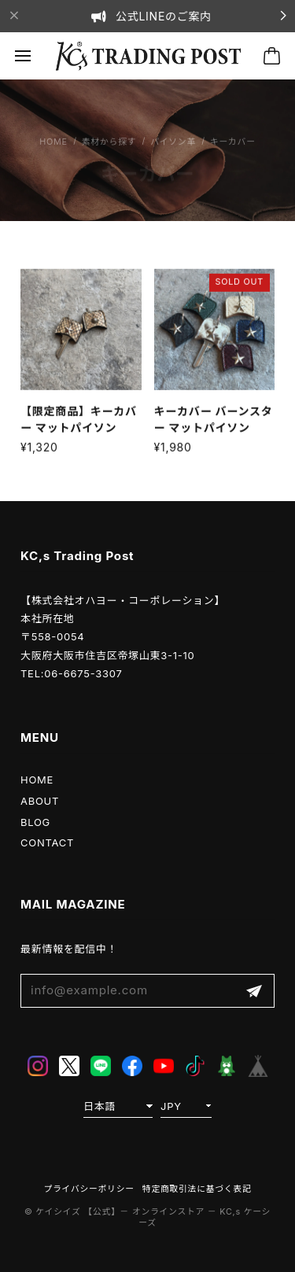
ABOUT (39, 801)
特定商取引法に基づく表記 (197, 1189)
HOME (36, 779)
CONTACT (47, 842)
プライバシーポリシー (89, 1189)
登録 (254, 991)
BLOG (35, 822)
